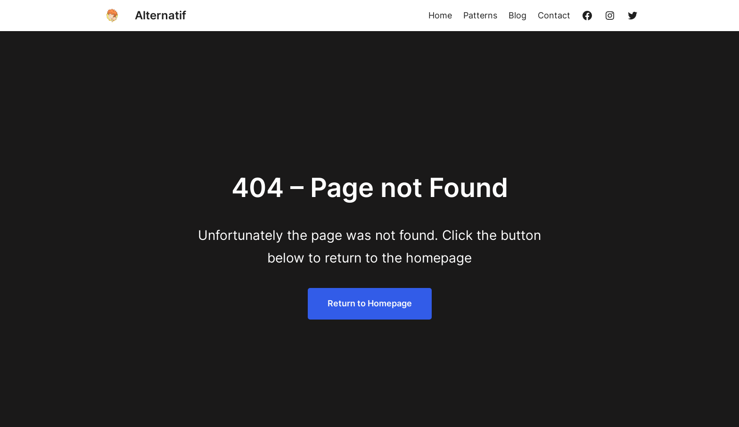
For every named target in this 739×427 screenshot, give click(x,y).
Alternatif (160, 15)
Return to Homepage (370, 303)
